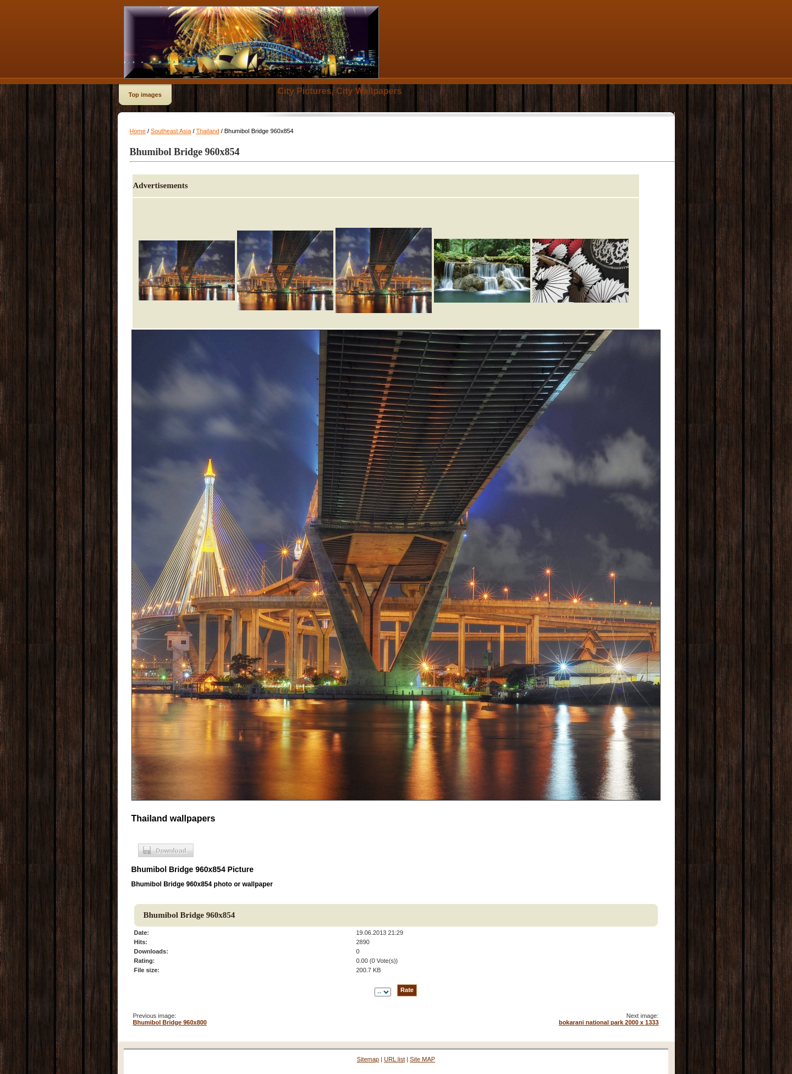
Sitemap (368, 1059)
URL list (394, 1059)
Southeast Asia (171, 131)
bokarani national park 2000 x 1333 (609, 1022)
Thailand (207, 131)
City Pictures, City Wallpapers (340, 91)
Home (138, 131)
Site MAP (422, 1059)
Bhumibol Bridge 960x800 (170, 1022)
